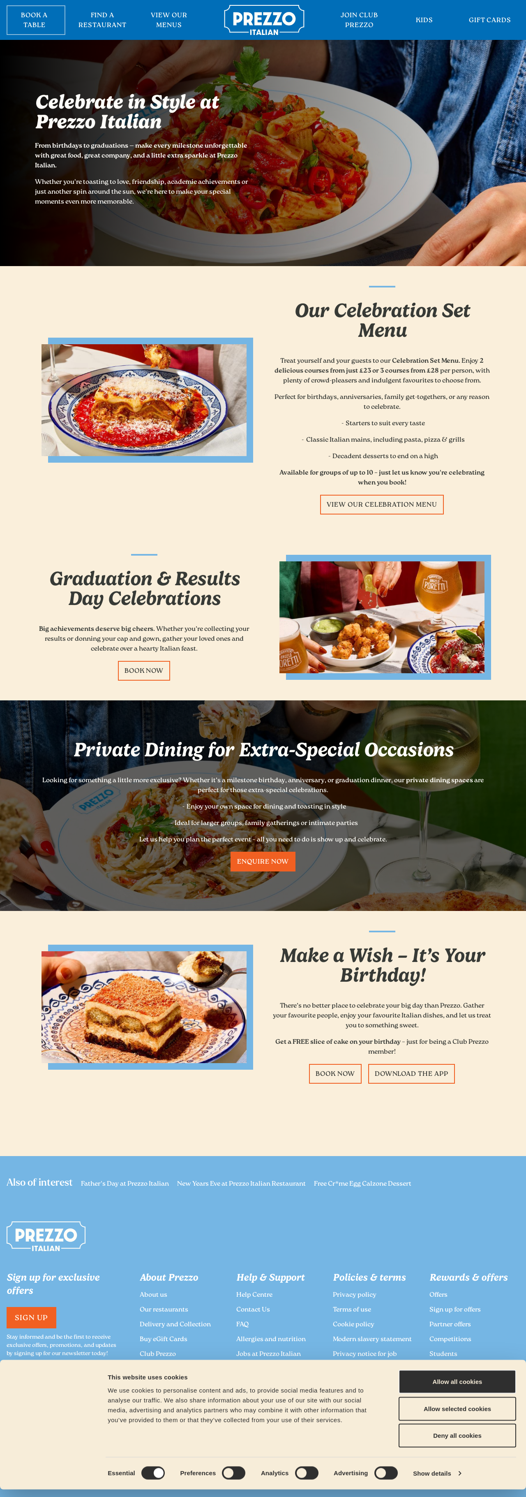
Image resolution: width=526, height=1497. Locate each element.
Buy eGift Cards (163, 1339)
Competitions (450, 1339)
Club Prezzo (158, 1354)
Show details (432, 1480)
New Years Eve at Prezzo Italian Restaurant (241, 1184)
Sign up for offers (455, 1310)
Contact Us (253, 1310)
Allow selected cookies (457, 1416)
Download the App (411, 1074)
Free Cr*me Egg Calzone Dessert (362, 1184)
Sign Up (31, 1318)
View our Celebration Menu (382, 505)
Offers (438, 1295)
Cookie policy (353, 1325)
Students (443, 1354)
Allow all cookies (457, 1389)
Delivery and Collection (175, 1325)
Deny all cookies (457, 1442)
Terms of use (352, 1310)
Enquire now (263, 862)
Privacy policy (354, 1295)
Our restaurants (164, 1310)
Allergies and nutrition (271, 1339)
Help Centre (254, 1295)
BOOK (36, 20)
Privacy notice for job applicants (365, 1359)
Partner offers (450, 1325)
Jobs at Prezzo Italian (268, 1354)
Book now (144, 671)
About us (153, 1295)
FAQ (242, 1325)
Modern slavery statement (372, 1339)
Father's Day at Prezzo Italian (125, 1184)
